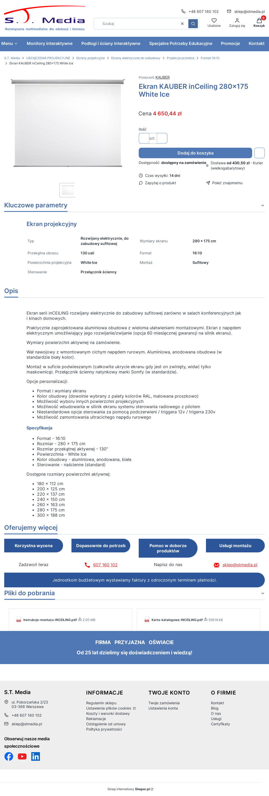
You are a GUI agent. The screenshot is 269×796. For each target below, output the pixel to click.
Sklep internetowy (128, 789)
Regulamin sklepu (101, 703)
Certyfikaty (220, 724)
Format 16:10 (210, 58)
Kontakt (217, 703)
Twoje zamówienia (164, 703)
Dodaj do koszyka (196, 153)
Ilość (143, 129)
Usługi (216, 718)
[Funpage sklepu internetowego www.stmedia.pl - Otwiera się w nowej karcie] (8, 756)
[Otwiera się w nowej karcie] (22, 756)
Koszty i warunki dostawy (108, 713)
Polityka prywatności (104, 729)
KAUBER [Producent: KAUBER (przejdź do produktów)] (163, 77)
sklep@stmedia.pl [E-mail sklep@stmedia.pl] (249, 11)
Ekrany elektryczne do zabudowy (136, 58)
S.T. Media (12, 58)
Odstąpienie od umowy (106, 724)
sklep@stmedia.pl (240, 564)
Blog (215, 708)
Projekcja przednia (180, 58)
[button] (193, 23)
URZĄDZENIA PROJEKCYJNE (48, 58)
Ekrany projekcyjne (90, 58)
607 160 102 (105, 564)
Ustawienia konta (163, 708)
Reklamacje (96, 718)
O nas (216, 713)
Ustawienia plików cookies (109, 708)
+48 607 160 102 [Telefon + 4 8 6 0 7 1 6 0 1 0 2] (204, 11)
